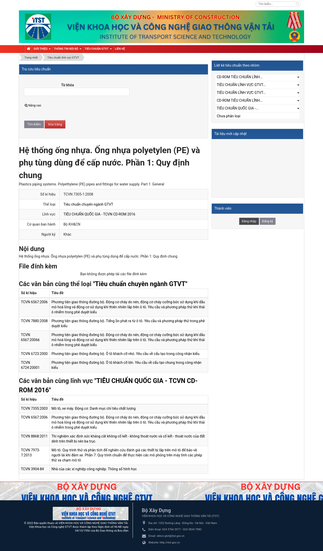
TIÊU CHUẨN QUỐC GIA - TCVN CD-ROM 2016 (99, 214)
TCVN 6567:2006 (34, 302)
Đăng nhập (249, 221)
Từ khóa (67, 85)
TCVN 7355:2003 (34, 408)
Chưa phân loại (228, 116)
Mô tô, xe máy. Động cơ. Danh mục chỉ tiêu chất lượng (93, 408)
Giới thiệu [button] (42, 50)
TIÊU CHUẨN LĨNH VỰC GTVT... (241, 85)
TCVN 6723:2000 (34, 354)
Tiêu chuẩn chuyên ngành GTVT (88, 204)
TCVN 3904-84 (32, 469)
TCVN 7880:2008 (34, 321)
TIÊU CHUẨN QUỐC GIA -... (237, 108)
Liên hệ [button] (120, 48)
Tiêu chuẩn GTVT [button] (98, 50)
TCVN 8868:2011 (34, 436)
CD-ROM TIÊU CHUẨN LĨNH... (240, 77)
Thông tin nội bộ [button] (68, 50)
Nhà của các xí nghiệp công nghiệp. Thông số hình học (94, 469)
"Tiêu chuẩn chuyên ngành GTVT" (140, 284)
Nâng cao (33, 105)
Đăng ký (267, 221)
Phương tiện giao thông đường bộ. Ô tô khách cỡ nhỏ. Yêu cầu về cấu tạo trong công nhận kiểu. (125, 354)
